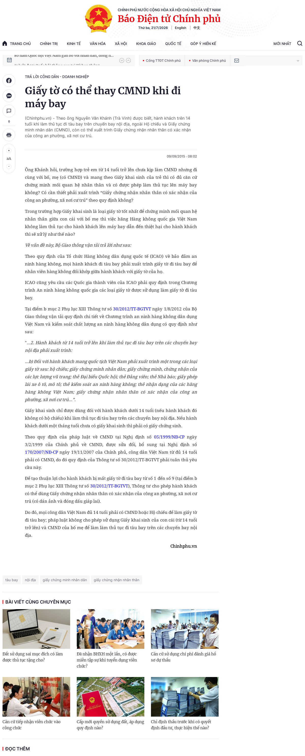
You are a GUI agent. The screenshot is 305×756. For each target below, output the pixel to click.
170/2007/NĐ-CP (41, 452)
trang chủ (17, 43)
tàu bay (11, 580)
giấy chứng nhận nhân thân (116, 580)
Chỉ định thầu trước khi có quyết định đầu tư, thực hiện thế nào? (181, 724)
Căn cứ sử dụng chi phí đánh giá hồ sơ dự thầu (183, 657)
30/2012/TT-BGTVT (132, 309)
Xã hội (121, 43)
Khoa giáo (146, 43)
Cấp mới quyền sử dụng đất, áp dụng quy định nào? (110, 724)
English (180, 28)
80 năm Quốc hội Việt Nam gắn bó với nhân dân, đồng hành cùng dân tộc (64, 60)
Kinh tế (74, 43)
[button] (121, 60)
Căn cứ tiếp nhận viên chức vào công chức (31, 724)
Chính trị (49, 43)
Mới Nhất (282, 43)
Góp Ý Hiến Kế (203, 43)
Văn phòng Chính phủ (207, 60)
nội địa (30, 580)
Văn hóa (98, 43)
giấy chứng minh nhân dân (65, 580)
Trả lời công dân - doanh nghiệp (57, 76)
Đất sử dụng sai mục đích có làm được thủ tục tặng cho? (33, 657)
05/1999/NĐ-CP (169, 437)
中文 (196, 28)
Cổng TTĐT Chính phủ (162, 60)
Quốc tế (173, 43)
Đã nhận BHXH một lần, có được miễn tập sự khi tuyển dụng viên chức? (107, 660)
